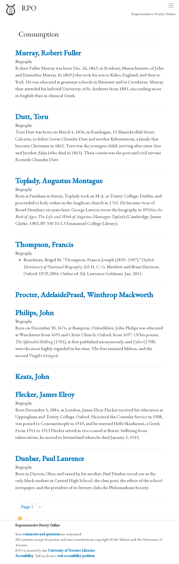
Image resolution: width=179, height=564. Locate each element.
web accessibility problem (76, 555)
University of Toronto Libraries (71, 550)
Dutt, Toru (31, 116)
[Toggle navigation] (171, 5)
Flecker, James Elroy (44, 394)
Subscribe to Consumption (20, 518)
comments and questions (41, 534)
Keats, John (32, 376)
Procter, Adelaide (40, 294)
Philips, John (34, 312)
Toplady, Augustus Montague (58, 180)
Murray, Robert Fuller (48, 53)
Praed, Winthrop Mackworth (109, 294)
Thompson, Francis (44, 244)
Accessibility (24, 555)
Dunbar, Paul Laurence (49, 458)
